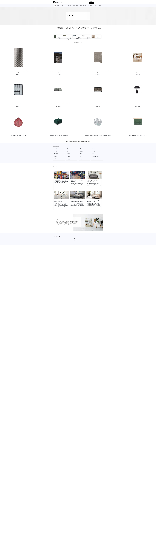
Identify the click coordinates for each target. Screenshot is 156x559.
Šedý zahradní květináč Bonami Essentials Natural (98, 103)
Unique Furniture (56, 158)
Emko (68, 148)
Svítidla (96, 5)
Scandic (93, 151)
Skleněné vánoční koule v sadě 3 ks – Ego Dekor (18, 135)
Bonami (93, 148)
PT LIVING (68, 156)
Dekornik (93, 159)
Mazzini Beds (56, 153)
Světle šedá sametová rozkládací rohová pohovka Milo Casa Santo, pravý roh (58, 103)
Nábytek (58, 5)
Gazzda (81, 148)
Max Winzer (81, 159)
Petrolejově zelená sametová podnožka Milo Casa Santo (58, 135)
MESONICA (81, 151)
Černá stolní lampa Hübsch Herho (138, 103)
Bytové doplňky (68, 5)
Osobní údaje (95, 236)
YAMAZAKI (81, 158)
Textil (81, 5)
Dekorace (62, 5)
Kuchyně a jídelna (75, 5)
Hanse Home (94, 158)
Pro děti (100, 5)
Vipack (55, 159)
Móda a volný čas (90, 5)
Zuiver (93, 153)
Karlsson (55, 156)
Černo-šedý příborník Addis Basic (18, 103)
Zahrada (84, 5)
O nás (94, 238)
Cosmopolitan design (95, 156)
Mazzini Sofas (56, 151)
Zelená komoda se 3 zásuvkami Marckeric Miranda (137, 135)
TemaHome (69, 153)
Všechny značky (75, 236)
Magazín (74, 238)
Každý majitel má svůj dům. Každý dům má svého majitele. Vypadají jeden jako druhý (61, 181)
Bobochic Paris (69, 158)
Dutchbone (81, 153)
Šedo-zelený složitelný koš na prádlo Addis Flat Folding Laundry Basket (98, 135)
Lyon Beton (56, 148)
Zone (80, 156)
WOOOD (68, 159)
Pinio (68, 151)
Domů (55, 5)
